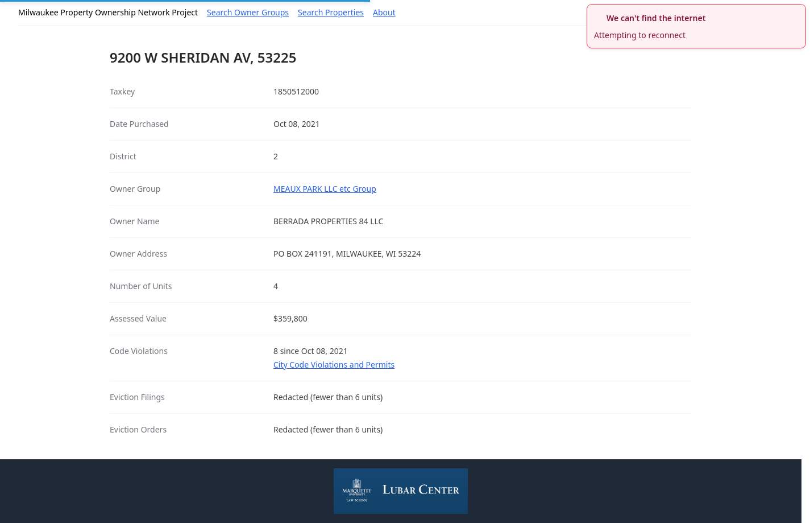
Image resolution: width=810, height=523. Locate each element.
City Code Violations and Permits (333, 364)
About (384, 12)
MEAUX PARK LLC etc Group (324, 188)
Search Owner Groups (248, 12)
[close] (798, 11)
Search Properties (331, 12)
